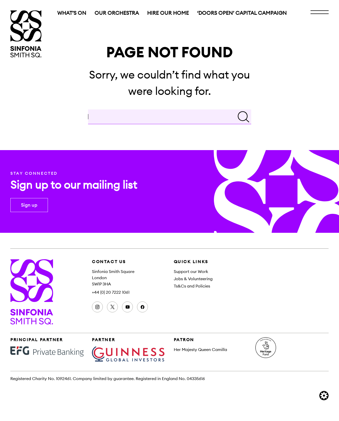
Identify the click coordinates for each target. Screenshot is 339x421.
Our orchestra (117, 13)
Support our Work (191, 271)
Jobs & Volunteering (193, 278)
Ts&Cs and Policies (192, 286)
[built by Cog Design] (324, 395)
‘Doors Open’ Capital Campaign (242, 13)
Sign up (29, 205)
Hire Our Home (168, 13)
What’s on (71, 13)
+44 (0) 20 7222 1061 (110, 292)
